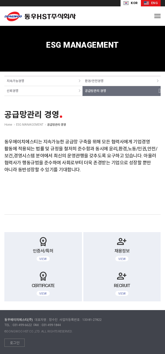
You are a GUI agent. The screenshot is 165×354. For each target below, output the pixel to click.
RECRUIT (122, 283)
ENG (151, 3)
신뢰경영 (12, 91)
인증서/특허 (43, 248)
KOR (130, 3)
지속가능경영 (15, 81)
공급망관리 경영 (95, 91)
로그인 (14, 343)
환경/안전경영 (94, 81)
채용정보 (122, 248)
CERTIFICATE (43, 283)
